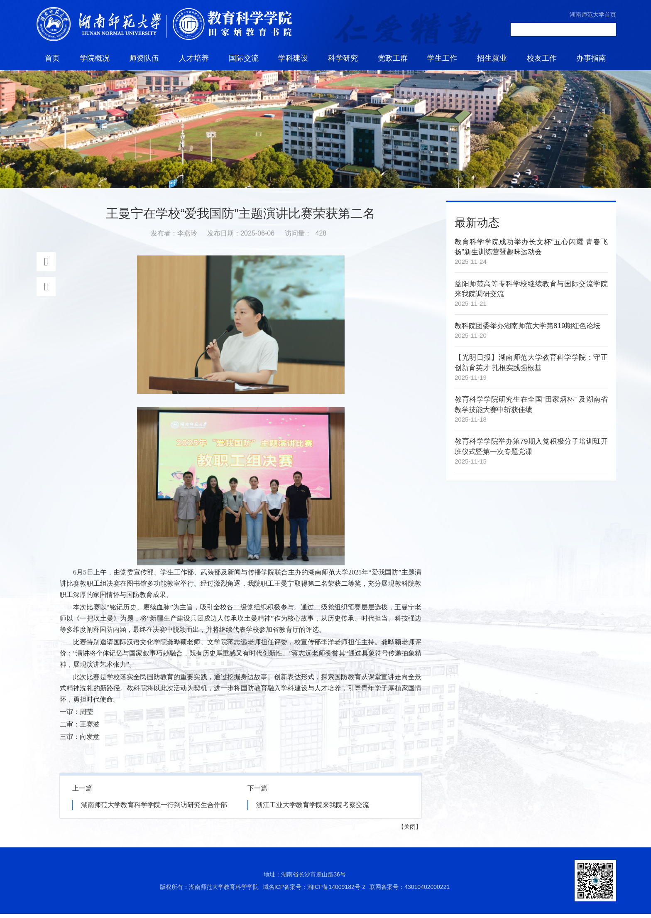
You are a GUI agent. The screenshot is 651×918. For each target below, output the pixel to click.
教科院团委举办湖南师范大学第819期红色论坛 (527, 330)
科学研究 (343, 58)
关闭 (410, 830)
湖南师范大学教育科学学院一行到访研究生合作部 (154, 808)
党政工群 (393, 58)
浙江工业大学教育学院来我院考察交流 (312, 808)
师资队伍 (144, 58)
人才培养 (194, 58)
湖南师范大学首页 (593, 14)
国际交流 (244, 58)
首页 (52, 58)
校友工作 (542, 58)
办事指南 (591, 58)
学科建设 (293, 58)
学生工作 (442, 58)
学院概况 (95, 58)
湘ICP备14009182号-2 (336, 891)
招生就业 (492, 58)
